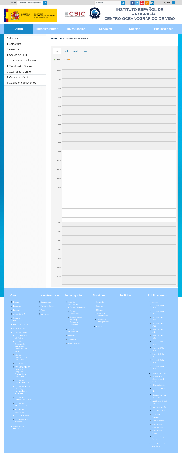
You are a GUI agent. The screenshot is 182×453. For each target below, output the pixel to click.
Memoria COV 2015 (158, 367)
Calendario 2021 (158, 385)
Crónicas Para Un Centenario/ (159, 396)
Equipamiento (46, 302)
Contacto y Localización (23, 60)
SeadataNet (100, 302)
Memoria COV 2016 (158, 361)
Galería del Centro (20, 71)
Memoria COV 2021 (158, 331)
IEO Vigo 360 (20, 363)
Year (85, 51)
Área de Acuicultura (74, 312)
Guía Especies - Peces (158, 431)
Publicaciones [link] (163, 28)
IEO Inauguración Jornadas (22, 420)
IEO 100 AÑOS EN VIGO (21, 336)
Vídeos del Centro (19, 77)
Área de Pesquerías (77, 307)
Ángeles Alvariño (159, 407)
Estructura (15, 43)
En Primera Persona (156, 415)
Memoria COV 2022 (158, 324)
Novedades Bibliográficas (103, 320)
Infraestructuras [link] (47, 28)
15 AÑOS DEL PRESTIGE (21, 410)
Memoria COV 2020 (158, 337)
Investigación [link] (76, 28)
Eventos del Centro (20, 66)
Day (57, 51)
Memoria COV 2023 (158, 318)
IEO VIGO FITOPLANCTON (22, 381)
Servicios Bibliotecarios (103, 314)
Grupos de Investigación (73, 330)
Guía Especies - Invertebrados (158, 425)
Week (66, 51)
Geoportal (99, 306)
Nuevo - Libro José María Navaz (158, 445)
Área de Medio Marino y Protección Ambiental (76, 320)
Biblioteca (99, 310)
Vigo (13, 2)
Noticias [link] (134, 28)
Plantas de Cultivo (47, 306)
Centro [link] (18, 28)
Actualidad (100, 326)
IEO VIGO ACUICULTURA (22, 404)
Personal (14, 49)
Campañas (72, 339)
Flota (43, 310)
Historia (13, 38)
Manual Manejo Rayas (158, 438)
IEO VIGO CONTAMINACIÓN (23, 398)
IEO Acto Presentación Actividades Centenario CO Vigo (21, 346)
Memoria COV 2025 (158, 306)
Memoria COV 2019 (158, 343)
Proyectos (71, 335)
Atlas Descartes (158, 421)
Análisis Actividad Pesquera (159, 402)
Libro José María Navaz (159, 390)
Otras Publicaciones (158, 373)
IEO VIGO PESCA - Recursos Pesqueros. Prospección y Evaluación (22, 372)
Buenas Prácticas (74, 343)
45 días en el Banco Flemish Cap (158, 378)
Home (54, 38)
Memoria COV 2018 (158, 349)
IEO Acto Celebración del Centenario (21, 357)
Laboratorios (45, 314)
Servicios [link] (105, 28)
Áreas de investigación (73, 303)
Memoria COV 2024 (158, 312)
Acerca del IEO (18, 54)
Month (75, 51)
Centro (62, 38)
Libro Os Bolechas (159, 411)
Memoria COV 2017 (158, 355)
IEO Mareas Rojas (22, 415)
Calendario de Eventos (22, 82)
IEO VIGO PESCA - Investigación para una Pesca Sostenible (22, 390)
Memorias (154, 302)
